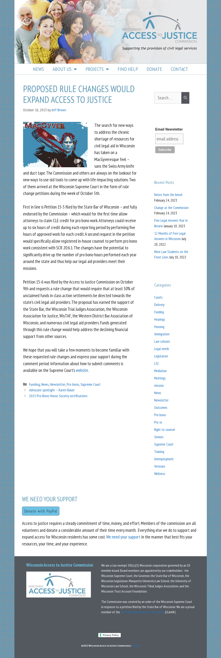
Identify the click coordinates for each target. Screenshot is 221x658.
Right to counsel (164, 429)
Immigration (162, 334)
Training (159, 451)
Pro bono (73, 384)
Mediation (160, 370)
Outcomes (160, 407)
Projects (97, 69)
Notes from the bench (168, 194)
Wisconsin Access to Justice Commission (59, 565)
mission (159, 385)
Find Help (128, 69)
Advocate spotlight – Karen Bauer (52, 389)
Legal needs (161, 348)
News (38, 69)
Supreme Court (91, 384)
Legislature (161, 356)
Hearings (159, 319)
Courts (158, 297)
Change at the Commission (171, 207)
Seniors (158, 437)
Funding (34, 384)
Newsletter (57, 384)
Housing (159, 326)
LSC (156, 363)
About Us (65, 69)
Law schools (162, 341)
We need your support (123, 537)
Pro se (158, 422)
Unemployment (164, 459)
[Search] (185, 98)
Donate (154, 69)
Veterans (159, 466)
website (82, 370)
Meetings (160, 378)
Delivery (159, 304)
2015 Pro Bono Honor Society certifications (58, 395)
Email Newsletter (169, 129)
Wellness (159, 473)
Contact (179, 69)
